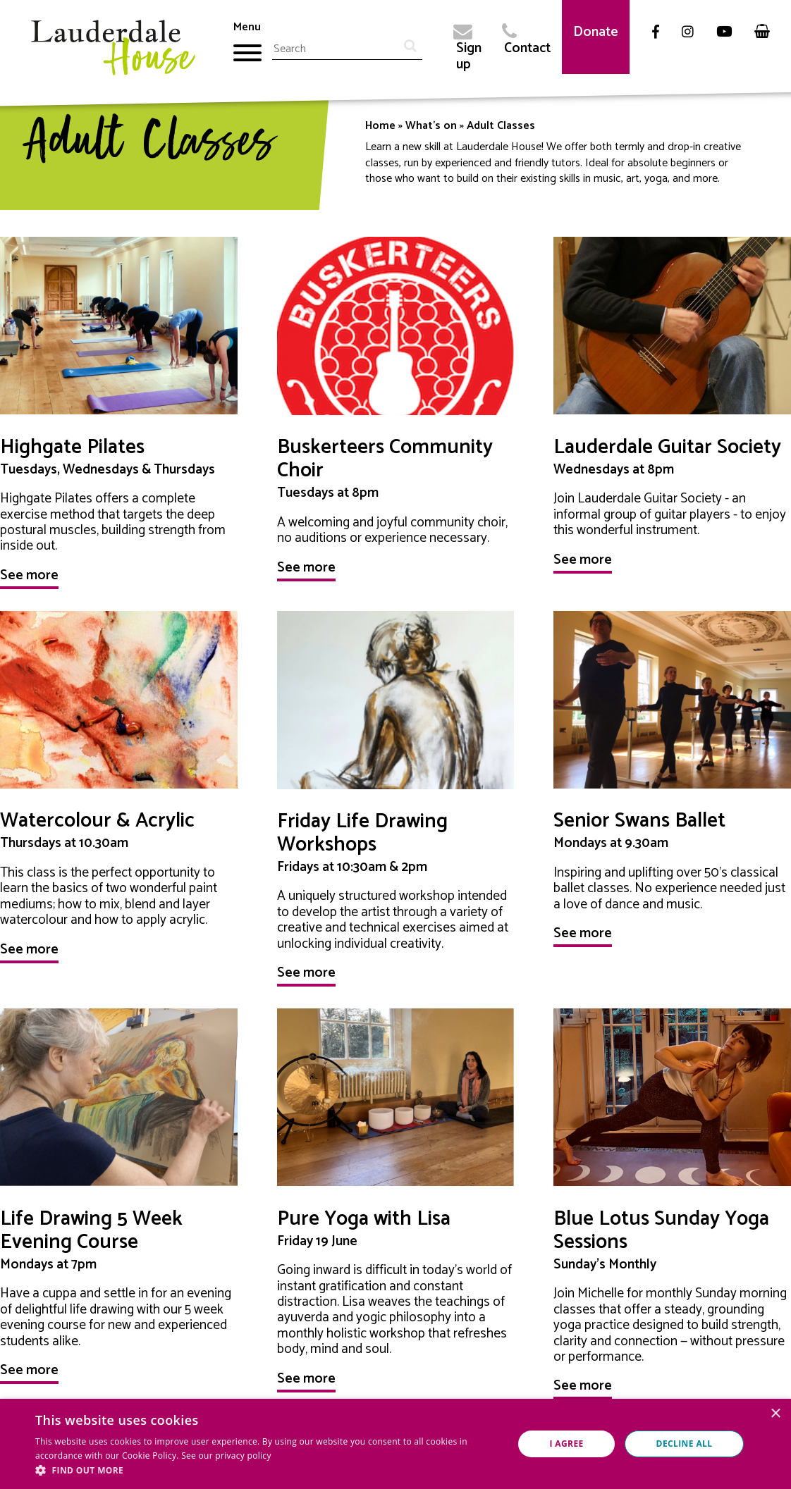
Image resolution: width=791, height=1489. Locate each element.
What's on (431, 125)
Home (380, 125)
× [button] (775, 1414)
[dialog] (395, 1444)
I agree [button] (566, 1444)
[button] (267, 1470)
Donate (595, 32)
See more (29, 575)
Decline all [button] (684, 1444)
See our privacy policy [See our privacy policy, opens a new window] (226, 1456)
